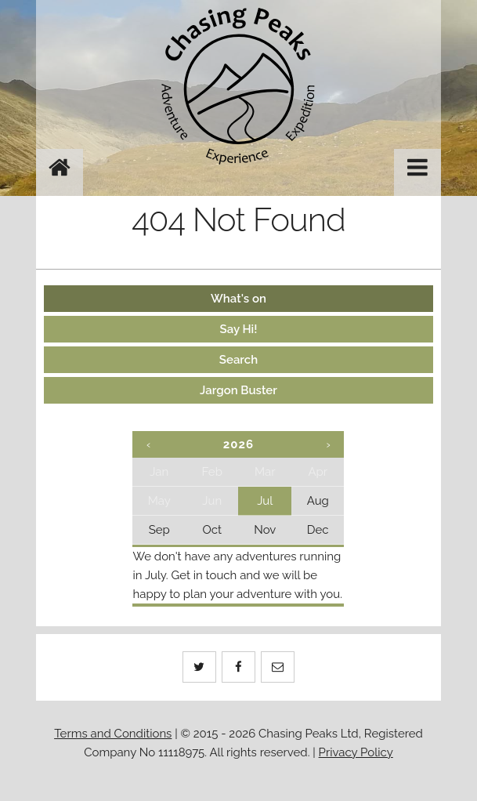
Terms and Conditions (113, 734)
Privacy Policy (356, 752)
